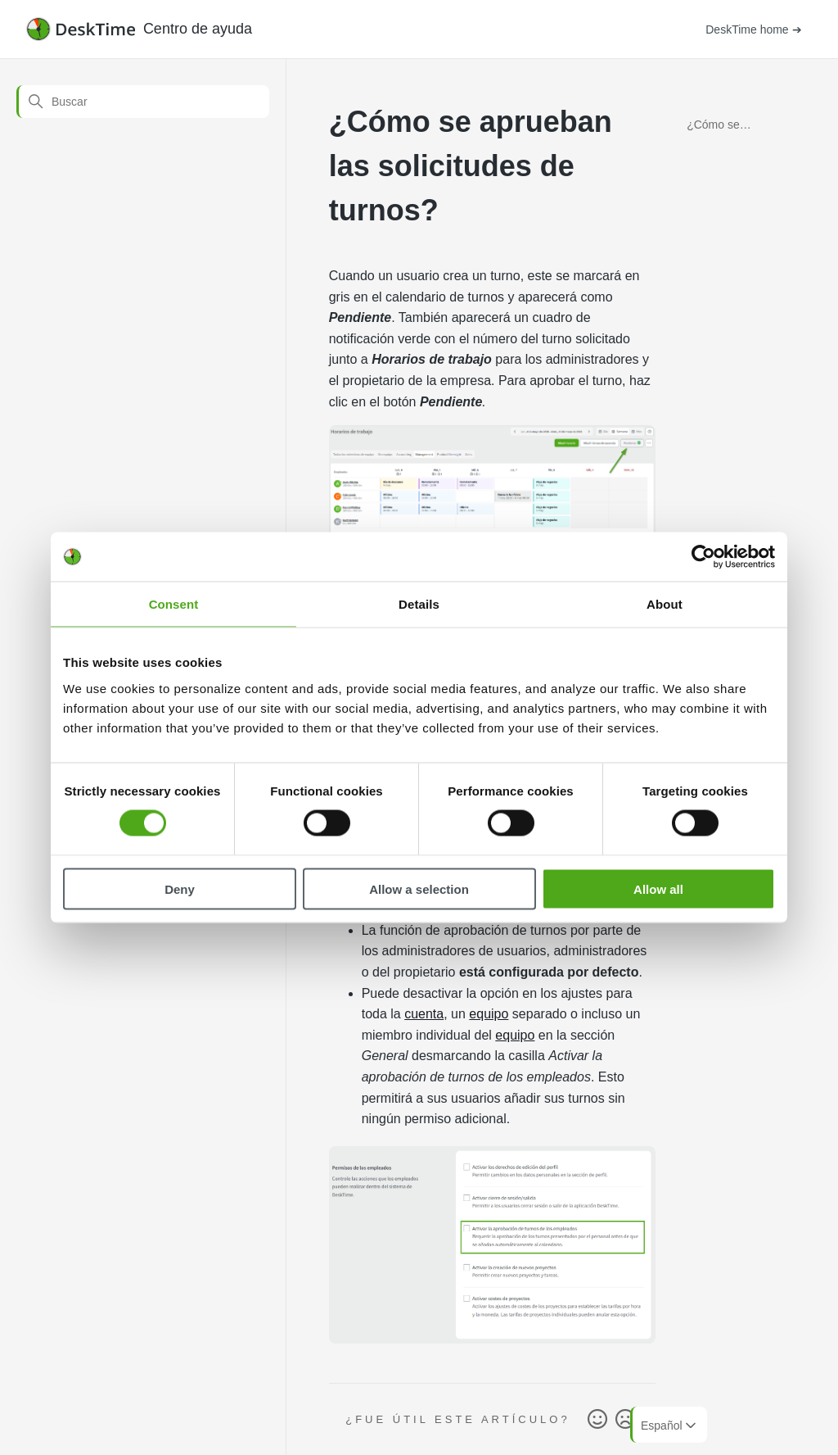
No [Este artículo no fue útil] (625, 1419)
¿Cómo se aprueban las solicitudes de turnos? (721, 127)
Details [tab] (419, 604)
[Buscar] (142, 101)
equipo (488, 1014)
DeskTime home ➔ (753, 29)
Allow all (658, 888)
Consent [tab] (174, 604)
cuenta (424, 1014)
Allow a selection (419, 888)
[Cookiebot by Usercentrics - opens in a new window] (703, 557)
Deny (179, 888)
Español (670, 1425)
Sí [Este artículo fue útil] (597, 1419)
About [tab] (665, 604)
